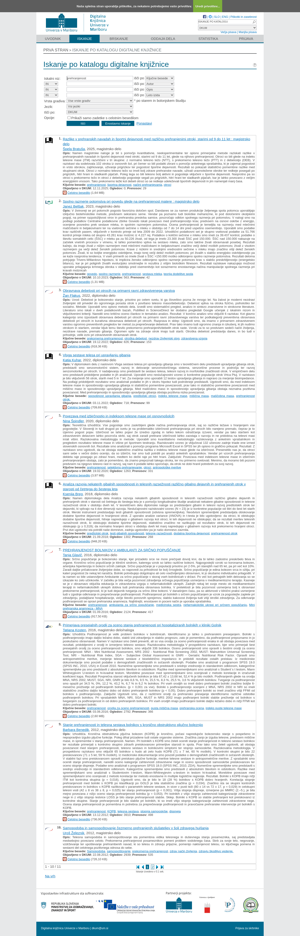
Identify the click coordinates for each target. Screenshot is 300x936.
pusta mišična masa (164, 708)
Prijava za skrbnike (247, 928)
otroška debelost (135, 338)
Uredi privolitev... (207, 6)
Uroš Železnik (73, 833)
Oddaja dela (163, 39)
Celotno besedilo (79, 192)
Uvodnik (53, 39)
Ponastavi (144, 123)
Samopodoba (96, 851)
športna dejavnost (119, 184)
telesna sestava (128, 811)
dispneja (175, 811)
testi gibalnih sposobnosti (127, 533)
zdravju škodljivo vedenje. (216, 851)
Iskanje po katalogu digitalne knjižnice (116, 50)
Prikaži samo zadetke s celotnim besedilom (105, 118)
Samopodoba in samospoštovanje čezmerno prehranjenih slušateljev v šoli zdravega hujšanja (136, 828)
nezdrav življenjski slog (164, 338)
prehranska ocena (192, 708)
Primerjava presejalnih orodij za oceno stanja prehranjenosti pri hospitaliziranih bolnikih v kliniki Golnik (142, 625)
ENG (225, 17)
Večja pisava (228, 32)
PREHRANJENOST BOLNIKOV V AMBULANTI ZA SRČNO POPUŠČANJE (122, 550)
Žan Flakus (71, 295)
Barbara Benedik (76, 730)
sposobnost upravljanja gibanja (109, 396)
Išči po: (49, 112)
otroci (167, 184)
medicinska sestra (168, 605)
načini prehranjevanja (147, 184)
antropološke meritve (167, 467)
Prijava (246, 39)
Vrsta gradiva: (55, 101)
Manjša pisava (248, 32)
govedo (92, 274)
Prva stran (55, 50)
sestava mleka (152, 274)
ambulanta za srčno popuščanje (131, 605)
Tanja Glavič (72, 555)
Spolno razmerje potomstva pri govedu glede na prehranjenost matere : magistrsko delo (131, 201)
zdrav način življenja (183, 851)
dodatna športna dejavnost (192, 533)
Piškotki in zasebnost (243, 17)
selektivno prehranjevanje (124, 467)
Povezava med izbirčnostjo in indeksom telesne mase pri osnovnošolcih (118, 416)
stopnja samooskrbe (154, 811)
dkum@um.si (100, 928)
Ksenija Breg (73, 494)
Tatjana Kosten (74, 630)
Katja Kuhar (72, 360)
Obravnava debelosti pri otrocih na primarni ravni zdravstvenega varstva (119, 291)
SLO (217, 17)
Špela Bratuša (74, 149)
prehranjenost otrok (224, 533)
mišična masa (199, 396)
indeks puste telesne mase (224, 708)
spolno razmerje (109, 274)
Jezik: (48, 107)
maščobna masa (222, 396)
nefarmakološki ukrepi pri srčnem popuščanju (215, 605)
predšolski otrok (97, 533)
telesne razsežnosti (159, 533)
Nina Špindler (73, 421)
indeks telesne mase (172, 396)
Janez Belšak (73, 206)
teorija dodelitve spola (178, 274)
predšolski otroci (144, 396)
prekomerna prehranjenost (105, 338)
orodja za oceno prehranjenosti (128, 708)
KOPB (111, 811)
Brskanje (118, 39)
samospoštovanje (119, 851)
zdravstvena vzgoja (194, 338)
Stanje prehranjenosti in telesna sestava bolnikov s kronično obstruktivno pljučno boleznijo (133, 725)
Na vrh (50, 876)
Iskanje (84, 39)
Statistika (208, 39)
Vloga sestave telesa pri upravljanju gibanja (97, 355)
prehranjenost (96, 184)
